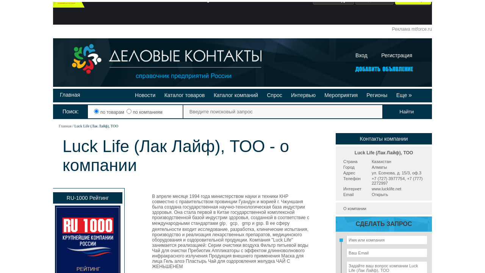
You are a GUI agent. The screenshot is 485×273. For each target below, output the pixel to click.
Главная (70, 95)
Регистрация (396, 55)
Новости (145, 95)
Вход (361, 55)
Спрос (274, 95)
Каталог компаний (236, 95)
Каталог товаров (184, 95)
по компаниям (144, 112)
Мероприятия (341, 95)
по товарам (109, 112)
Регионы (376, 95)
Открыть (380, 194)
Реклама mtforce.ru (412, 29)
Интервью (303, 95)
